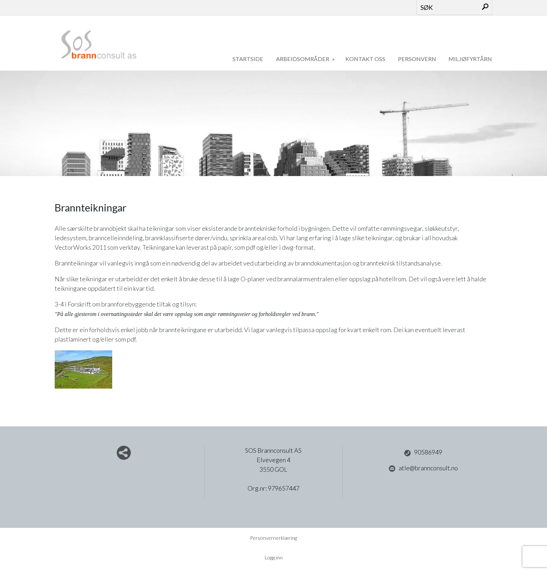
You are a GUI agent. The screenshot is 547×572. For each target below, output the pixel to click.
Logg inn (274, 557)
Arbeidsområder (303, 58)
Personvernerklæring (273, 538)
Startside (247, 58)
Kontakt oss (365, 58)
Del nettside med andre (124, 453)
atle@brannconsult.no (423, 468)
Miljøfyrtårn (470, 58)
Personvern (417, 58)
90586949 (423, 452)
